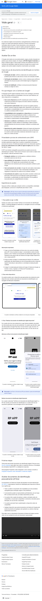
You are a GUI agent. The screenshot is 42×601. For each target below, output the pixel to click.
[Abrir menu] (2, 1)
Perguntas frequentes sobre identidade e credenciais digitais (17, 471)
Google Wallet (17, 19)
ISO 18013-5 (5, 484)
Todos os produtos (6, 588)
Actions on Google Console (28, 566)
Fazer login (37, 1)
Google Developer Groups (7, 557)
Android (3, 579)
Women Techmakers (6, 564)
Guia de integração (6, 465)
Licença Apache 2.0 (11, 546)
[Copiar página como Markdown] (18, 22)
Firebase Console (25, 564)
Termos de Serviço (6, 594)
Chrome (3, 581)
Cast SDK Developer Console (28, 568)
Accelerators (4, 561)
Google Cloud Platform (7, 586)
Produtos (10, 19)
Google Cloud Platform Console (29, 559)
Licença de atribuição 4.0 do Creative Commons (11, 545)
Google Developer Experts (7, 559)
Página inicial (4, 19)
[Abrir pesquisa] (23, 2)
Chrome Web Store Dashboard (28, 570)
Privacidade (13, 594)
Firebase (3, 584)
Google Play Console (26, 561)
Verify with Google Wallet (10, 6)
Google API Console (26, 557)
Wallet (12, 2)
